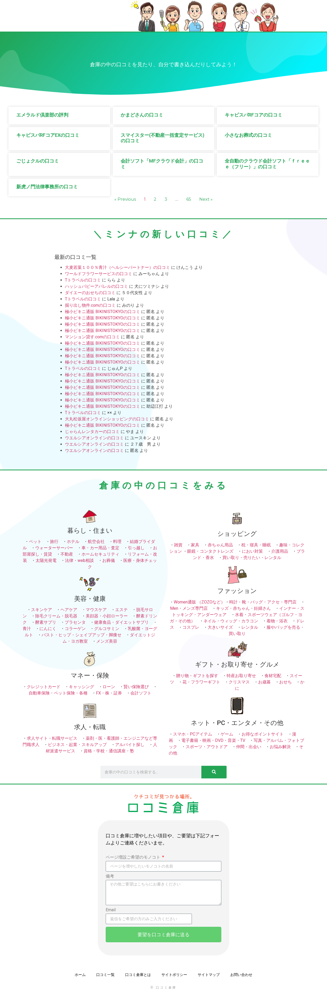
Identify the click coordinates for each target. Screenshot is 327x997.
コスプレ (190, 627)
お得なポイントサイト (263, 734)
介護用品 (279, 551)
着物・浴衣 (277, 620)
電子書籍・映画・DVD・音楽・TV (213, 740)
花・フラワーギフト (201, 681)
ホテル (73, 541)
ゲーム (227, 734)
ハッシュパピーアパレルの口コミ (96, 286)
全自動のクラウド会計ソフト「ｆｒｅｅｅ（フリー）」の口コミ (267, 163)
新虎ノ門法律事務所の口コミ (47, 186)
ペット (35, 541)
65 (188, 199)
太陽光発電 (46, 560)
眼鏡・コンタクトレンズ (210, 551)
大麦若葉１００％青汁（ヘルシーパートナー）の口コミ (117, 267)
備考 (110, 876)
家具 (195, 544)
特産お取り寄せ (241, 675)
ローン (109, 686)
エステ (121, 609)
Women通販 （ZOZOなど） (199, 602)
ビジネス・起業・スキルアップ (77, 744)
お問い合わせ (241, 975)
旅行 (54, 541)
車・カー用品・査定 (100, 547)
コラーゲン (75, 628)
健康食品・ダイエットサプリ (121, 622)
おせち (285, 681)
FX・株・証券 (109, 693)
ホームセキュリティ (100, 554)
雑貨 (178, 544)
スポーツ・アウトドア (207, 746)
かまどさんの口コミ (142, 115)
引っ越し (136, 547)
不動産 (66, 554)
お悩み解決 (280, 746)
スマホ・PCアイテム (192, 734)
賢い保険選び (136, 686)
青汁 (27, 628)
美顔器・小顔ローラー (107, 615)
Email (111, 910)
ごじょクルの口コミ (37, 161)
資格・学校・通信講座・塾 (109, 750)
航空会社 (96, 541)
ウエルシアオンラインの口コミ (94, 437)
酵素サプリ (45, 622)
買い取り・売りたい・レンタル (251, 557)
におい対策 (252, 551)
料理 (117, 541)
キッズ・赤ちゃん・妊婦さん (243, 608)
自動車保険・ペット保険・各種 (58, 693)
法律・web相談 (79, 560)
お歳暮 (264, 681)
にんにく (47, 628)
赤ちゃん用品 (220, 544)
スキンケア (41, 609)
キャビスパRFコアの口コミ (253, 115)
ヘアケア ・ (73, 609)
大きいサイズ (220, 627)
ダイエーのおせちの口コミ (90, 292)
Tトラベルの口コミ (83, 280)
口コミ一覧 (105, 975)
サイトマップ (209, 975)
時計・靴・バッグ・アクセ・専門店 (263, 602)
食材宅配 (272, 675)
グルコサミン (106, 628)
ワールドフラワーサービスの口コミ (98, 273)
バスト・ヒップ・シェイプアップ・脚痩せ (81, 634)
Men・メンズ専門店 (189, 608)
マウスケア (96, 609)
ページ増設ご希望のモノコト (133, 857)
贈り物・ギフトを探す (197, 675)
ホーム (80, 975)
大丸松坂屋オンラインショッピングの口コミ (107, 418)
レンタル (249, 627)
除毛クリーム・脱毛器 (56, 615)
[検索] (214, 772)
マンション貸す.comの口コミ (92, 336)
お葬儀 (108, 560)
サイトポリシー (174, 975)
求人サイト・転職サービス (52, 738)
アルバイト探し (130, 744)
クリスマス (239, 681)
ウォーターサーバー (54, 547)
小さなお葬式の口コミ (248, 135)
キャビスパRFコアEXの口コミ (47, 135)
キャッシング (81, 686)
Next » (206, 199)
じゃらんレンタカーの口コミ (92, 431)
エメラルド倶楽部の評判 (42, 115)
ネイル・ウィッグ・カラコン (230, 620)
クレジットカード (43, 686)
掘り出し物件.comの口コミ (90, 305)
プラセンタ (75, 622)
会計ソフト (140, 693)
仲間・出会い (248, 746)
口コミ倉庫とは (138, 975)
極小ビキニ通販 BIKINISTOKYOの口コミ (102, 311)
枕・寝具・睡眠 (256, 544)
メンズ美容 (106, 641)
